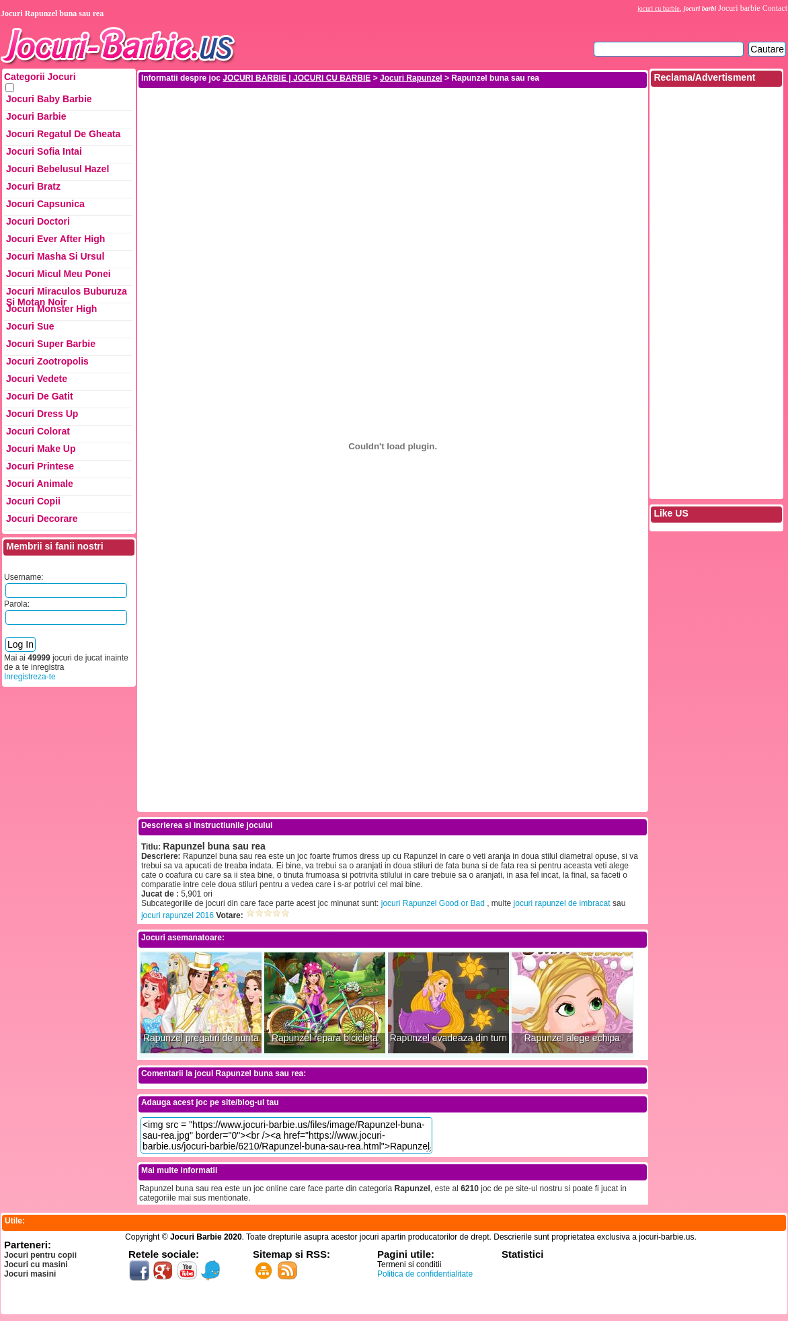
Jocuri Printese (40, 466)
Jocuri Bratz (33, 186)
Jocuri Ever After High (55, 238)
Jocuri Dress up (42, 413)
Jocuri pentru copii (40, 1255)
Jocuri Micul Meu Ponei (58, 273)
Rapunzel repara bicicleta (325, 1038)
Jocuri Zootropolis (47, 361)
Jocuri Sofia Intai (44, 151)
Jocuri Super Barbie (50, 343)
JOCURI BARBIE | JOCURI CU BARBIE (296, 78)
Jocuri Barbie (36, 116)
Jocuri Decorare (42, 518)
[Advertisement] (393, 183)
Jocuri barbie (739, 8)
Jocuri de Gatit (39, 396)
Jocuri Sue (30, 326)
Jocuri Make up (40, 448)
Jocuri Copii (33, 501)
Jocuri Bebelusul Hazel (57, 168)
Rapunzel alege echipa (572, 1038)
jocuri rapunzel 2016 (177, 915)
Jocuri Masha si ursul (55, 256)
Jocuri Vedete (36, 378)
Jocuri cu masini (36, 1264)
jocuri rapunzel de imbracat (562, 903)
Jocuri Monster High (51, 308)
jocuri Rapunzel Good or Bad (433, 903)
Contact (774, 8)
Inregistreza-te (30, 676)
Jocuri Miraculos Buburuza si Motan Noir (66, 294)
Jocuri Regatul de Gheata (63, 133)
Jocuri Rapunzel (411, 78)
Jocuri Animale (39, 483)
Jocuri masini (30, 1274)
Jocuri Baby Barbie (49, 98)
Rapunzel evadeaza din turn (448, 1038)
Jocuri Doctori (38, 221)
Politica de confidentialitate (425, 1274)
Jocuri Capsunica (45, 203)
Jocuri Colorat (38, 431)
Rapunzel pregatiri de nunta (201, 1038)
